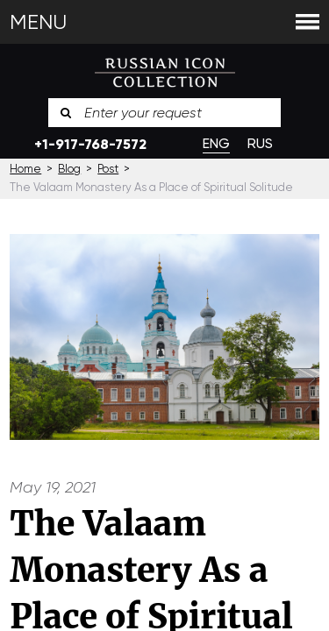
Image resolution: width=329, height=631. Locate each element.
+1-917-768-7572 (90, 144)
